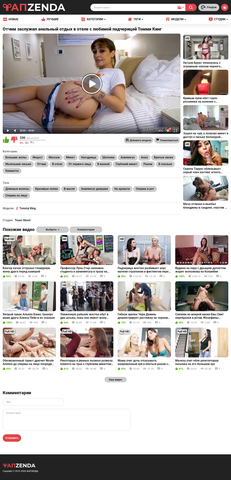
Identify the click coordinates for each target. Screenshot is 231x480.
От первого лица (80, 164)
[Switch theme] (224, 7)
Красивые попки (46, 189)
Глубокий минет (126, 164)
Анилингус (128, 157)
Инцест (38, 157)
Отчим (41, 164)
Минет (70, 157)
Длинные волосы (17, 189)
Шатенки (108, 157)
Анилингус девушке (94, 189)
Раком (147, 164)
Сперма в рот (145, 189)
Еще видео (115, 379)
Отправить (11, 437)
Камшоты (12, 170)
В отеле (57, 164)
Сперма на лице (16, 195)
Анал (144, 157)
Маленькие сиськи (18, 164)
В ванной (103, 164)
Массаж (54, 157)
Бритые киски (163, 157)
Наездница (88, 157)
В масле (69, 189)
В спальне (165, 164)
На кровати (122, 189)
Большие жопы (16, 157)
